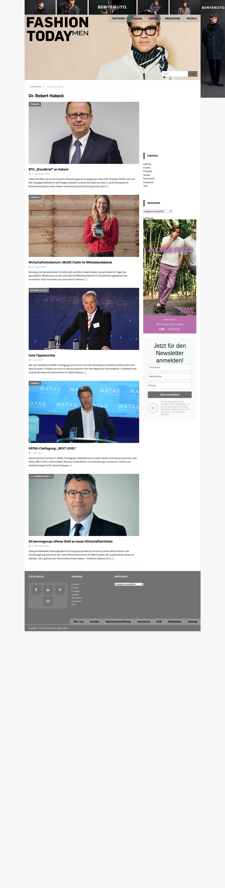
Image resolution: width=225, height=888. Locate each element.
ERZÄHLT (192, 18)
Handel (146, 175)
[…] (107, 186)
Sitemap (192, 621)
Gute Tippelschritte (42, 355)
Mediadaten (174, 621)
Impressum (143, 621)
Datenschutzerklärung (118, 621)
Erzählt (146, 167)
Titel (145, 186)
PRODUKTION (172, 18)
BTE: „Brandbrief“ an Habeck (48, 169)
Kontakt (94, 621)
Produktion (148, 182)
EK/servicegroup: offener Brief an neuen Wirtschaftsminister (71, 541)
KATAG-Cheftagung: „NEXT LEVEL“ (52, 448)
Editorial (147, 164)
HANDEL (153, 18)
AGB (159, 621)
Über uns (78, 621)
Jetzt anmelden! (170, 394)
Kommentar (149, 178)
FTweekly (137, 18)
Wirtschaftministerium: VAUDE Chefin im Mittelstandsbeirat (70, 262)
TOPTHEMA (118, 18)
